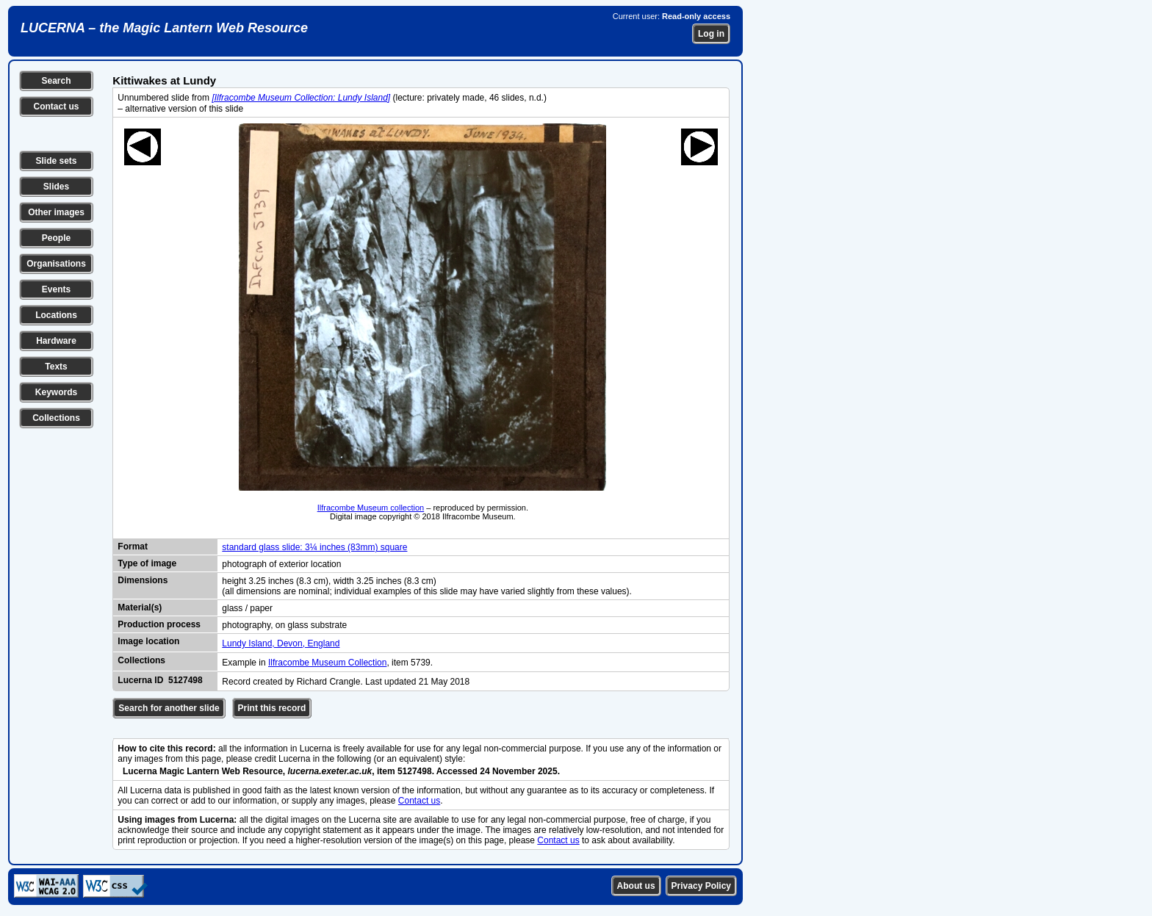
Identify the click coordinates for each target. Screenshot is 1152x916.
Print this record (272, 708)
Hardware (56, 341)
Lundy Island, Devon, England (280, 643)
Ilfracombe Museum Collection (327, 662)
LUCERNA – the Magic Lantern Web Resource (164, 28)
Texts (56, 366)
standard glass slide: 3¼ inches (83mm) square (314, 547)
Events (56, 289)
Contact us (56, 106)
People (56, 238)
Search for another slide (168, 708)
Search (56, 81)
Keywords (56, 392)
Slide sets (55, 161)
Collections (56, 418)
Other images (56, 212)
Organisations (56, 264)
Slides (56, 186)
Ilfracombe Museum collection (371, 507)
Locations (56, 315)
